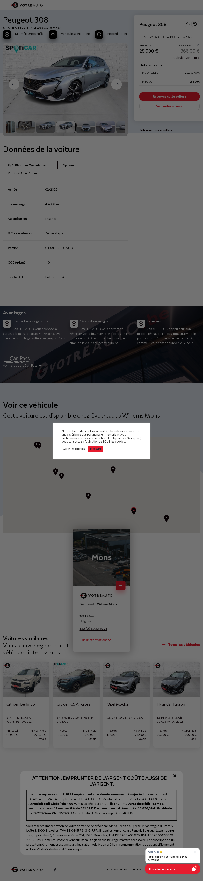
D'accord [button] (95, 448)
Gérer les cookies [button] (74, 448)
